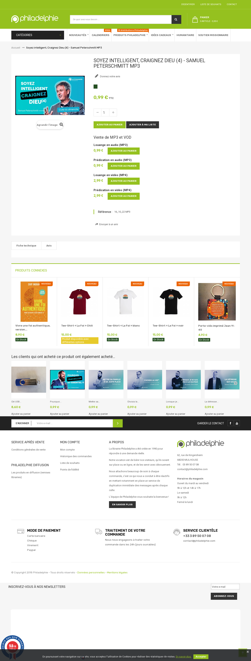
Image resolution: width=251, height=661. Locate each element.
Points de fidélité (69, 469)
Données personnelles (91, 572)
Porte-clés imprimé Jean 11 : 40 (216, 327)
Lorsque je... (172, 401)
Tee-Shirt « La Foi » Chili (77, 325)
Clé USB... (16, 401)
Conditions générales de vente (28, 449)
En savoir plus (122, 504)
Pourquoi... (56, 401)
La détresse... (212, 401)
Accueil (15, 47)
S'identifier (187, 4)
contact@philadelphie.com (199, 540)
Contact (231, 4)
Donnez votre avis (109, 76)
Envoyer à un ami (107, 224)
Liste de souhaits (210, 4)
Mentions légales (117, 572)
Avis (49, 245)
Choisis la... (133, 401)
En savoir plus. (183, 656)
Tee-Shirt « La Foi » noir (168, 325)
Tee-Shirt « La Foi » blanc (123, 325)
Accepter (201, 656)
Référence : (105, 211)
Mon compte (67, 449)
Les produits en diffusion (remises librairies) (30, 475)
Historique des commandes (76, 456)
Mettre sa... (94, 401)
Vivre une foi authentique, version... (32, 327)
